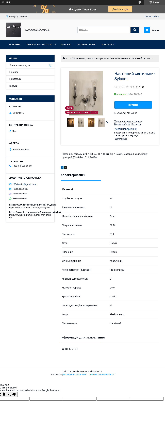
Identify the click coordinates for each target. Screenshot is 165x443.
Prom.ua (98, 371)
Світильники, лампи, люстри (87, 58)
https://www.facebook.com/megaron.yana (29, 207)
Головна (14, 44)
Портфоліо (15, 79)
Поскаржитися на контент (75, 374)
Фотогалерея (86, 44)
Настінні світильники (116, 58)
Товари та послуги (39, 44)
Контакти (108, 44)
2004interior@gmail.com (24, 184)
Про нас (66, 44)
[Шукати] (134, 30)
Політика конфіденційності (101, 374)
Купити (133, 105)
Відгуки (13, 85)
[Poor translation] (12, 394)
